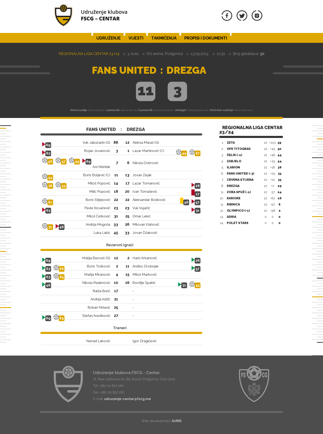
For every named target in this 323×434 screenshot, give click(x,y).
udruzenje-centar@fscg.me (127, 399)
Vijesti (136, 38)
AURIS (176, 421)
